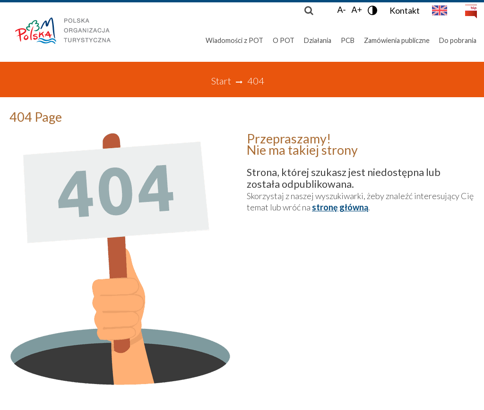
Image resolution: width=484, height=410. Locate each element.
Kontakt (404, 10)
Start (221, 80)
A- (341, 10)
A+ (356, 10)
